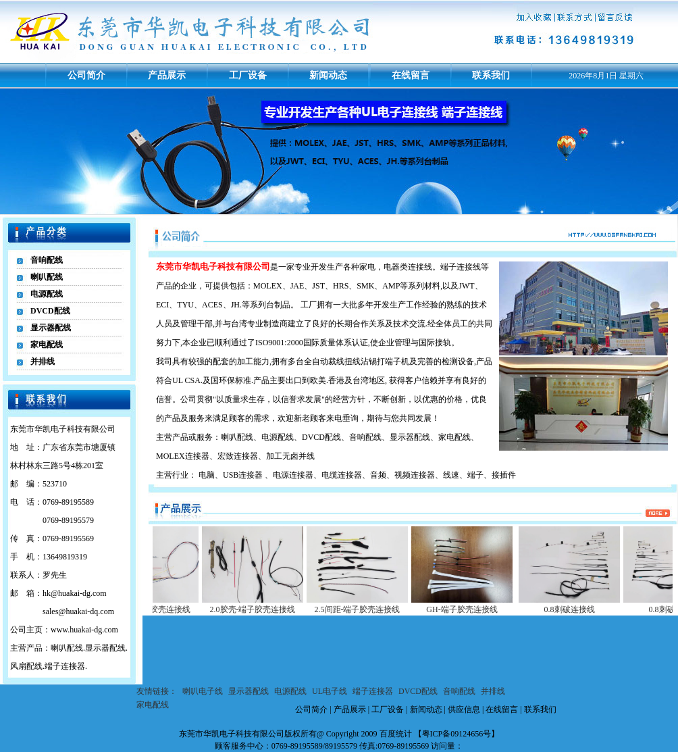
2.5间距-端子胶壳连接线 (368, 609)
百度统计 (396, 733)
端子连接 (456, 267)
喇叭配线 (46, 277)
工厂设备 (248, 75)
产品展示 (167, 75)
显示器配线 (50, 327)
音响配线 (46, 260)
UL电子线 (329, 691)
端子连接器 (373, 691)
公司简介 (86, 75)
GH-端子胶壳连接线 (471, 609)
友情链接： (156, 691)
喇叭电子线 (202, 691)
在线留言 (410, 75)
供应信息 (464, 709)
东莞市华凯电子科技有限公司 (231, 733)
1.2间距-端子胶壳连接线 (158, 609)
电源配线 (46, 294)
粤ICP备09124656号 (457, 733)
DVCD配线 (50, 311)
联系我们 (491, 75)
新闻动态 (328, 75)
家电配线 (46, 344)
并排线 (42, 361)
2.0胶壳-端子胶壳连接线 (263, 609)
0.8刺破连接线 (579, 609)
